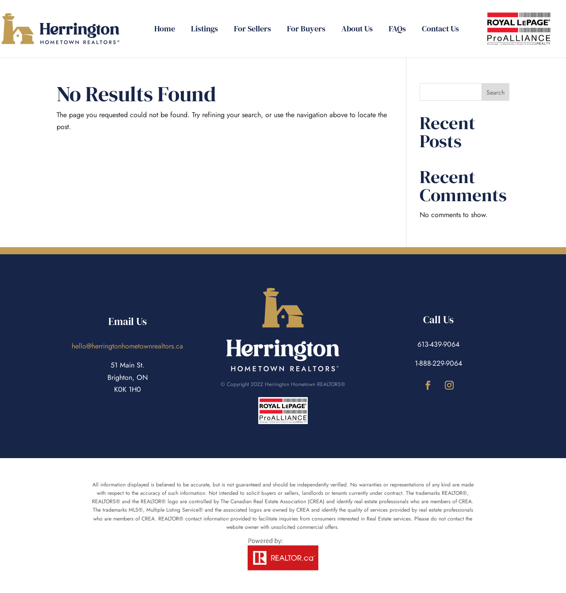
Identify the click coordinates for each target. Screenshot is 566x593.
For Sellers (252, 30)
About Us (357, 30)
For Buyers (306, 30)
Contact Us (440, 30)
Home (164, 30)
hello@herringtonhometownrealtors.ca (127, 346)
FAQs (397, 30)
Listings (204, 30)
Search (495, 92)
